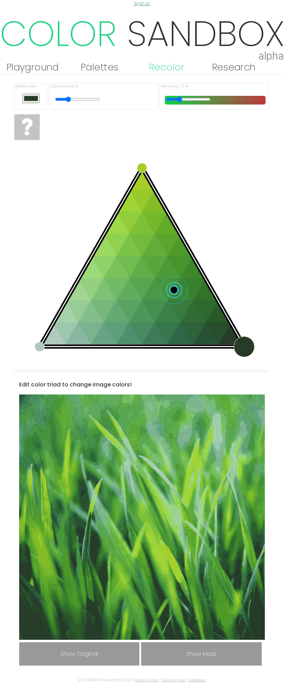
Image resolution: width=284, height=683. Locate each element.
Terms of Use (173, 680)
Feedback (197, 680)
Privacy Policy (147, 680)
